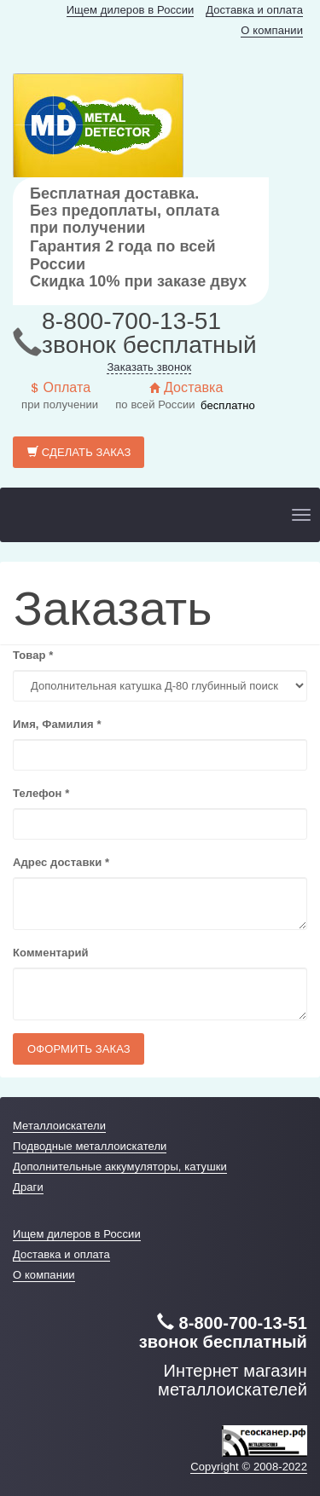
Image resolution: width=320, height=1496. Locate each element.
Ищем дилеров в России (131, 9)
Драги (28, 1187)
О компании (272, 30)
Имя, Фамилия (57, 724)
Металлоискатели (59, 1125)
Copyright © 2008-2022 (248, 1466)
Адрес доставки (61, 862)
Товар (33, 655)
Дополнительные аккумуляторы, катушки (120, 1166)
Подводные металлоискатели (89, 1146)
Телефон (41, 793)
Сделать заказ (79, 452)
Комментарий (51, 952)
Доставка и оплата (254, 9)
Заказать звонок (149, 367)
